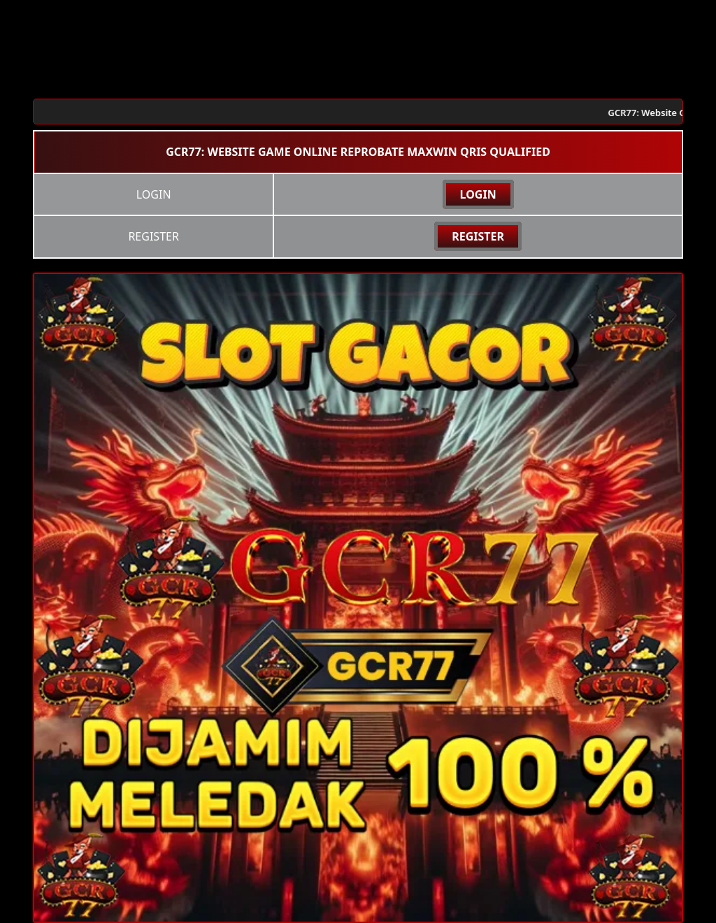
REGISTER (478, 236)
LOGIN (478, 194)
